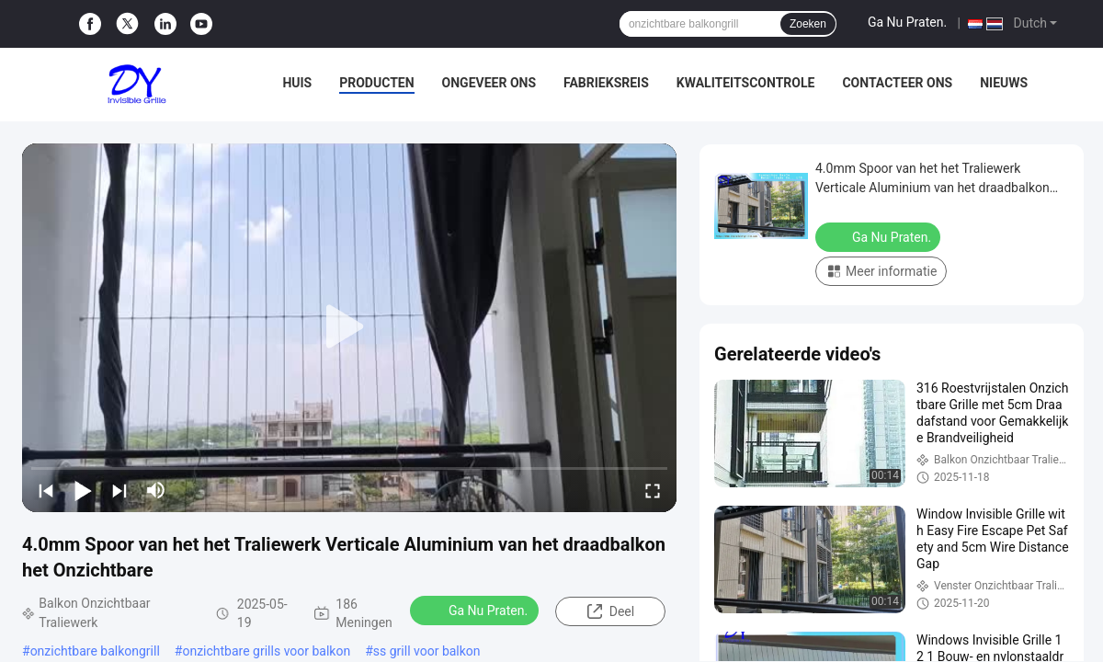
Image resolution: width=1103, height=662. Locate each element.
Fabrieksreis (606, 82)
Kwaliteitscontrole (746, 82)
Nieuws (1004, 82)
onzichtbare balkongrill (95, 651)
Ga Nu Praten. (907, 22)
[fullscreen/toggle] (652, 490)
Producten (376, 82)
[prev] (46, 490)
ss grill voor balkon (427, 651)
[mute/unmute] (156, 490)
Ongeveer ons (489, 82)
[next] (119, 490)
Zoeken (808, 23)
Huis (297, 82)
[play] (349, 327)
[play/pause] (82, 490)
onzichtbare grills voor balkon (266, 651)
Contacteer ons (897, 82)
